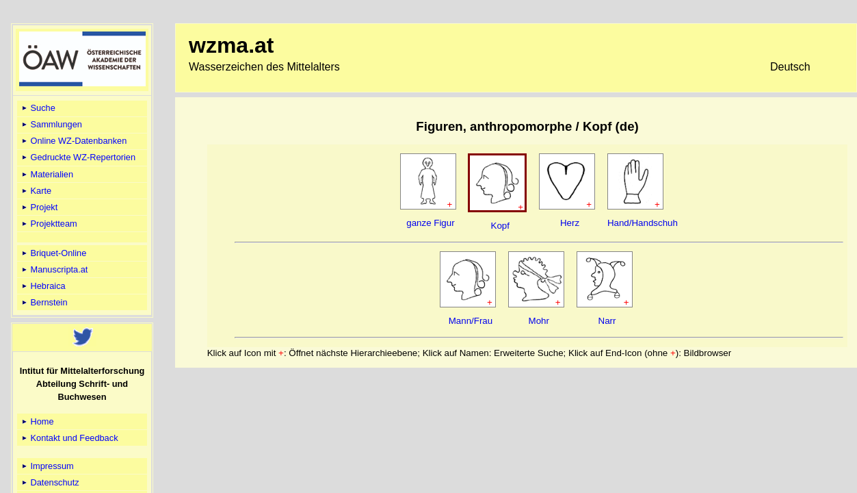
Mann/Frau (470, 321)
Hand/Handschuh (642, 223)
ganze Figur (430, 223)
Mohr (539, 321)
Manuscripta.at (54, 269)
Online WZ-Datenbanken (73, 141)
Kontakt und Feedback (69, 438)
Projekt (38, 207)
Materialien (46, 174)
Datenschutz (49, 482)
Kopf (500, 225)
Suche (37, 108)
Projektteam (48, 223)
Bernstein (44, 302)
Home (37, 421)
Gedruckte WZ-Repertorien (77, 157)
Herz (569, 223)
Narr (607, 321)
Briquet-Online (53, 253)
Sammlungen (51, 124)
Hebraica (43, 286)
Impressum (47, 466)
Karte (35, 191)
